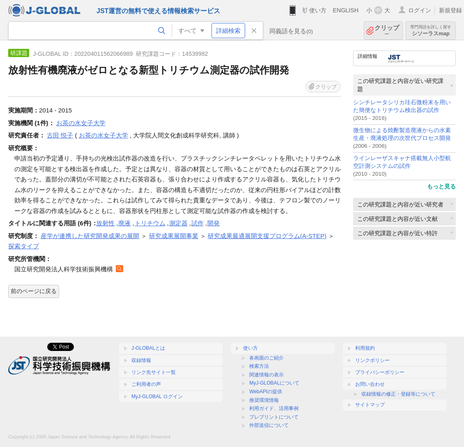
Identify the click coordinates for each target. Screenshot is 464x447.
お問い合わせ (370, 384)
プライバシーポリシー (379, 372)
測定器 (178, 223)
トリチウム (150, 223)
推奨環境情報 (264, 400)
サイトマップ (370, 405)
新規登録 (450, 10)
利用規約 (365, 348)
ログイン (419, 10)
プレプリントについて (274, 417)
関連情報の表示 (266, 375)
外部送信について (269, 425)
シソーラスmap (430, 31)
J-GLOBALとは (148, 348)
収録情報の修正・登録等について (398, 394)
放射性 (105, 223)
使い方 (317, 10)
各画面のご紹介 (266, 358)
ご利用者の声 (146, 384)
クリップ (386, 30)
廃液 (124, 223)
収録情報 (141, 360)
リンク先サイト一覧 (153, 372)
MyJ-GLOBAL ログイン (157, 396)
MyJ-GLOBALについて (274, 383)
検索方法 (259, 366)
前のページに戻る (34, 291)
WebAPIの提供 (265, 391)
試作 (197, 223)
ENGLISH (345, 10)
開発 (213, 223)
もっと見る (441, 186)
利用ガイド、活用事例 (274, 408)
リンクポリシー (372, 360)
